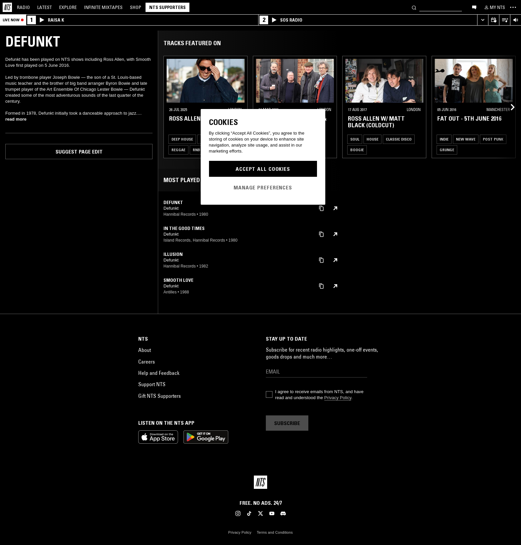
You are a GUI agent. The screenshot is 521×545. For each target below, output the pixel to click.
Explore (68, 7)
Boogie (357, 149)
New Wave (465, 139)
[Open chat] (474, 7)
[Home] (7, 7)
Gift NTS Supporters (159, 395)
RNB (196, 149)
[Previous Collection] (508, 107)
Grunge (447, 149)
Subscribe (287, 423)
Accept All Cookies (263, 168)
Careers (146, 361)
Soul (354, 139)
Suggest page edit (79, 151)
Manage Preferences (263, 187)
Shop (135, 7)
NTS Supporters (167, 7)
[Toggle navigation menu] (513, 7)
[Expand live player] (482, 20)
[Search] (414, 7)
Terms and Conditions (275, 532)
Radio (23, 7)
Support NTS (151, 384)
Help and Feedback (158, 373)
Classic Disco (399, 139)
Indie (444, 139)
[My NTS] (494, 7)
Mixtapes (103, 7)
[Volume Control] (515, 20)
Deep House (182, 139)
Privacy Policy (337, 397)
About (144, 350)
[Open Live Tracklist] (504, 20)
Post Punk (493, 139)
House (372, 139)
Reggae (178, 149)
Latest (44, 7)
